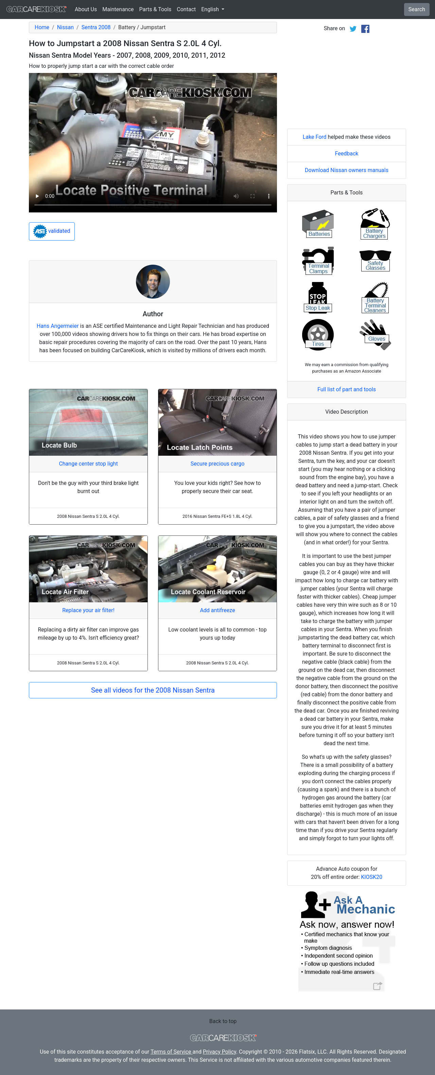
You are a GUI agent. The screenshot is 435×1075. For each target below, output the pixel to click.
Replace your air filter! (88, 610)
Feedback (347, 153)
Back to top (223, 1021)
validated (51, 231)
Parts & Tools (155, 9)
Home (42, 27)
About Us (86, 9)
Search (416, 9)
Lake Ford (315, 137)
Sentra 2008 (96, 27)
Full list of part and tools (346, 389)
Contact (186, 9)
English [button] (210, 9)
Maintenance (118, 9)
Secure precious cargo (218, 463)
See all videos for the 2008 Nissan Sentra (153, 690)
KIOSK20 (371, 877)
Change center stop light (88, 463)
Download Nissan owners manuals (346, 170)
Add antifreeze (217, 610)
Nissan (65, 27)
